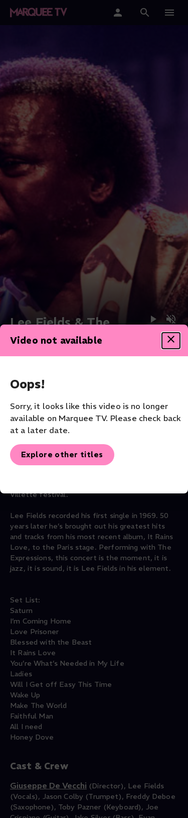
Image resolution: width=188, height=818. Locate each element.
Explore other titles (62, 454)
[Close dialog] (171, 341)
